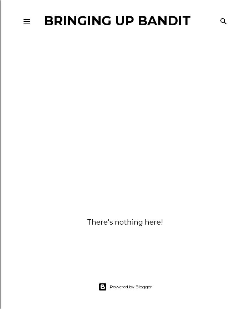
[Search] (223, 20)
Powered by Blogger (125, 287)
